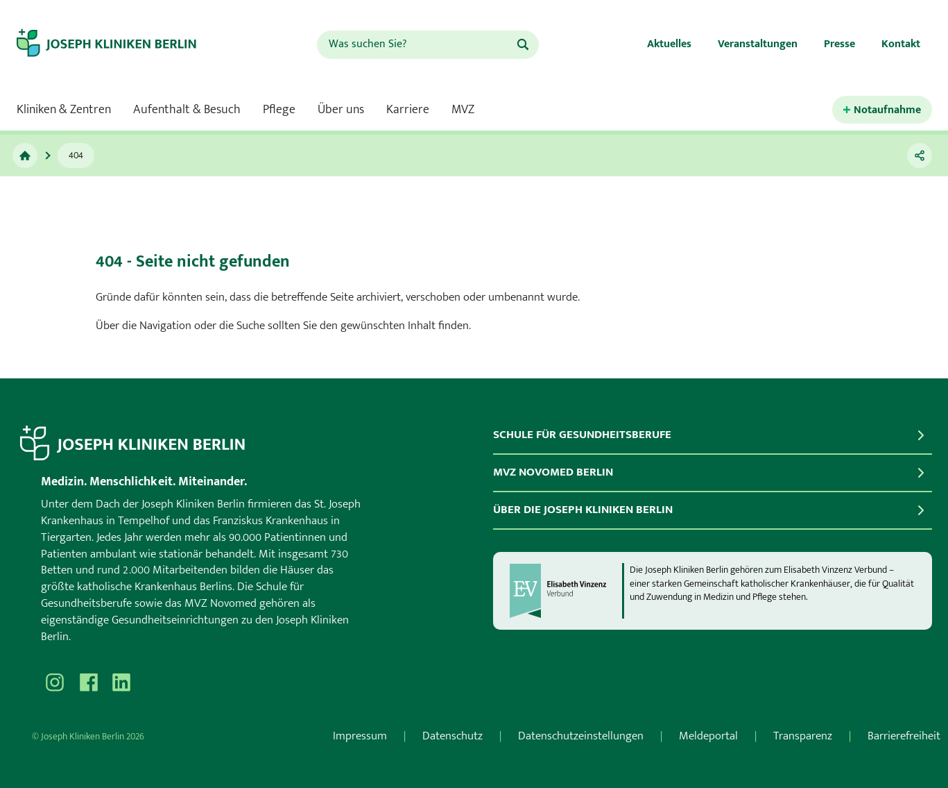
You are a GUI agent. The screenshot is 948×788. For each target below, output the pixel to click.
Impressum (360, 736)
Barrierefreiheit (904, 736)
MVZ (462, 109)
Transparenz (802, 736)
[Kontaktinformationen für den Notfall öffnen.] (882, 110)
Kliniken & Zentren (64, 109)
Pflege (279, 109)
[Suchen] (523, 44)
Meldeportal (708, 736)
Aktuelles (669, 44)
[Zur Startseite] (119, 44)
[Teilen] (919, 155)
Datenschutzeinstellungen (581, 736)
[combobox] (416, 45)
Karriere (407, 109)
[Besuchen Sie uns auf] (121, 682)
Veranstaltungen (758, 44)
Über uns (341, 109)
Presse (839, 44)
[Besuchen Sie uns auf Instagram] (55, 682)
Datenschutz (452, 736)
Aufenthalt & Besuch (187, 109)
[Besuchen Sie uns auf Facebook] (88, 682)
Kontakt (900, 44)
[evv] (565, 591)
